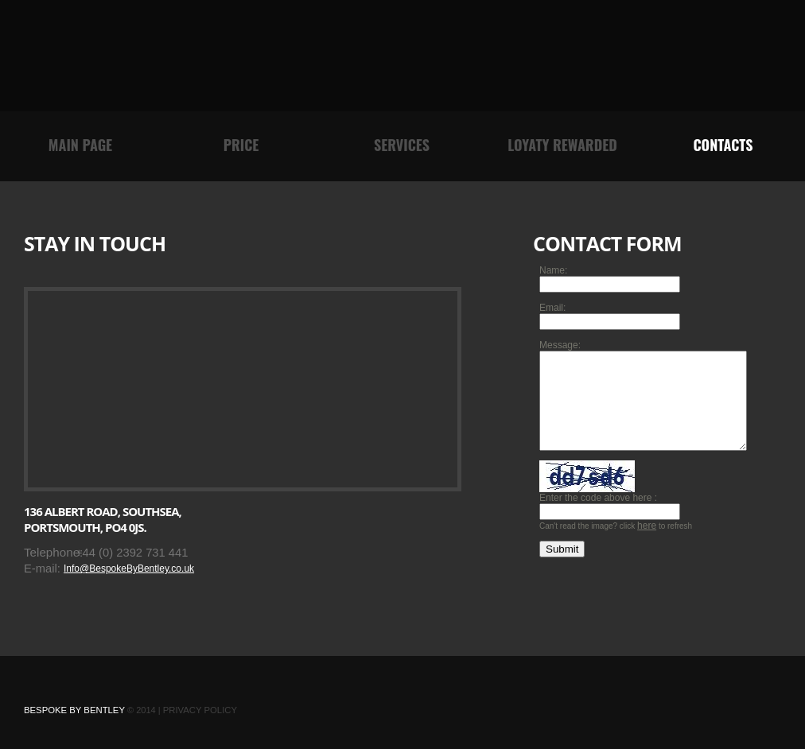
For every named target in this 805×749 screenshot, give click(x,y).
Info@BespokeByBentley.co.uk (129, 568)
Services (402, 144)
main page (80, 144)
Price (241, 144)
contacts (722, 144)
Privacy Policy (200, 710)
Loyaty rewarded (562, 144)
